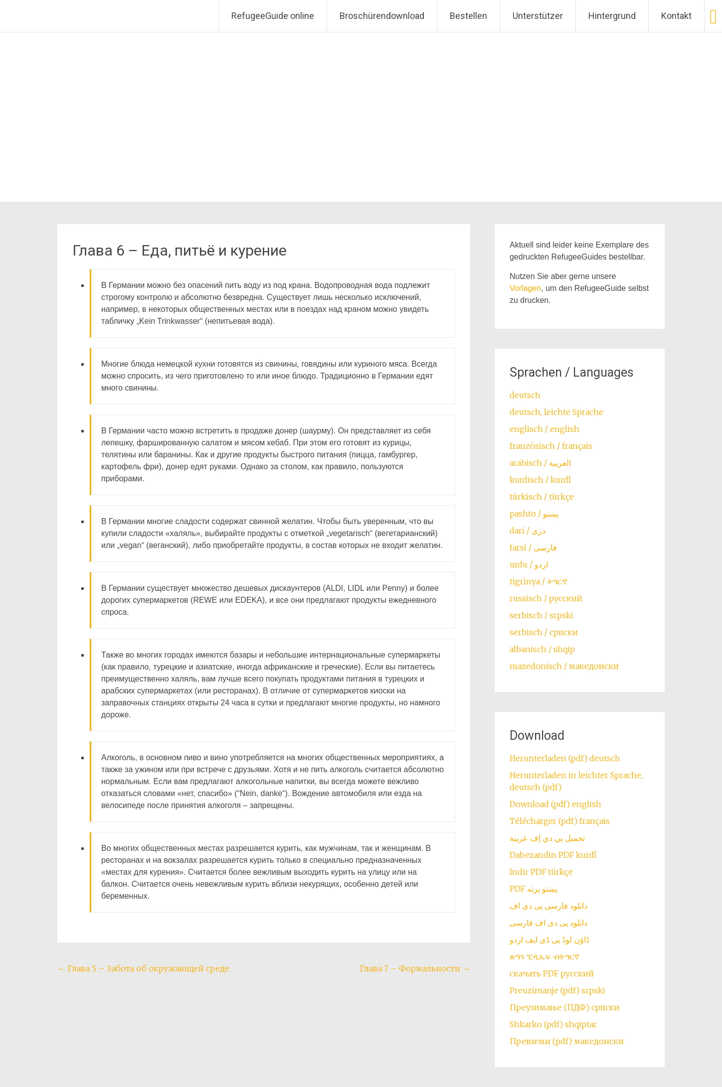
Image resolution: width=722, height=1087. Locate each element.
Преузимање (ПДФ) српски (565, 1007)
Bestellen (468, 15)
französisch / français (551, 446)
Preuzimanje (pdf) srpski (557, 990)
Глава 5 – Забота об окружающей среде (143, 968)
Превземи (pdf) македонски (567, 1041)
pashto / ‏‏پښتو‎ (534, 514)
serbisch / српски (544, 632)
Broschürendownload (382, 15)
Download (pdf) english (555, 804)
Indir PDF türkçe (541, 872)
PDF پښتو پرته (533, 889)
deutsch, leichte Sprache (556, 412)
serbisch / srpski (541, 615)
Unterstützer (538, 15)
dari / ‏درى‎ (527, 531)
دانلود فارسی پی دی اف (548, 906)
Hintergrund (612, 15)
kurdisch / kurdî (540, 480)
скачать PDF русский (552, 973)
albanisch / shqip (542, 649)
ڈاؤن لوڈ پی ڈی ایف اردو (549, 940)
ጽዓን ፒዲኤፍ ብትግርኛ (544, 956)
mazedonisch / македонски (564, 666)
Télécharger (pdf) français (560, 821)
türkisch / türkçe (542, 497)
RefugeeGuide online (272, 15)
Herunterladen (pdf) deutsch (565, 758)
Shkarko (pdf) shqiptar (553, 1024)
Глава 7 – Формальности (415, 968)
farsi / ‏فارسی (533, 547)
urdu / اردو (529, 564)
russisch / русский (546, 598)
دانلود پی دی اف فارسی (548, 923)
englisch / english (544, 429)
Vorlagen (525, 288)
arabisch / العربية (540, 463)
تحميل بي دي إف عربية (547, 838)
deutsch (525, 395)
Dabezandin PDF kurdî (553, 855)
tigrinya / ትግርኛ (538, 581)
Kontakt (676, 15)
